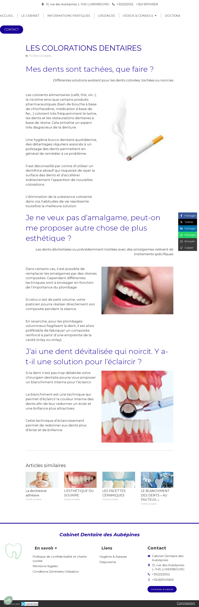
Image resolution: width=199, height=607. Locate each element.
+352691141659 (163, 580)
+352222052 (161, 574)
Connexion (186, 603)
